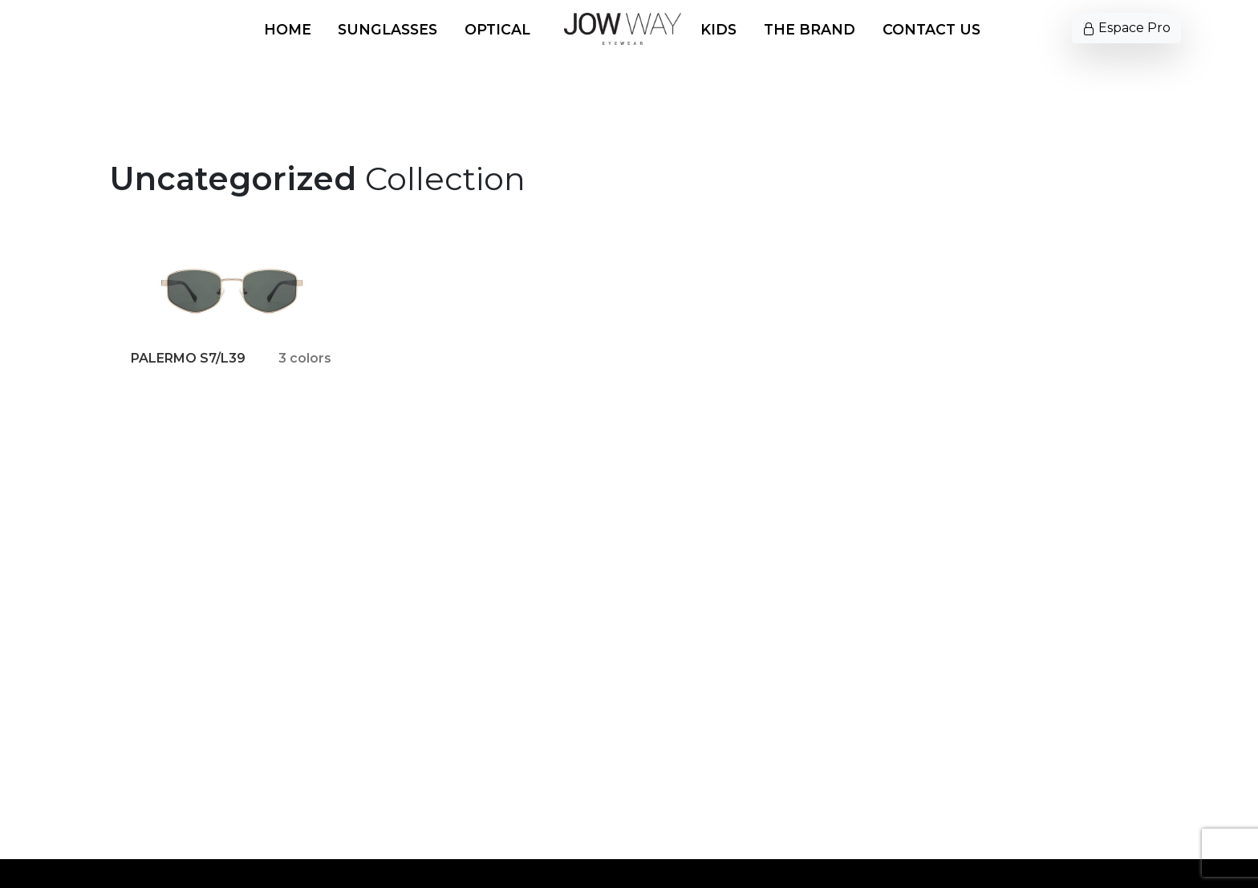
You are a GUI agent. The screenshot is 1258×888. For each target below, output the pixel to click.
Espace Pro (1126, 27)
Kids (718, 29)
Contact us (931, 29)
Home (287, 29)
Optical (497, 29)
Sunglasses (387, 29)
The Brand (809, 29)
